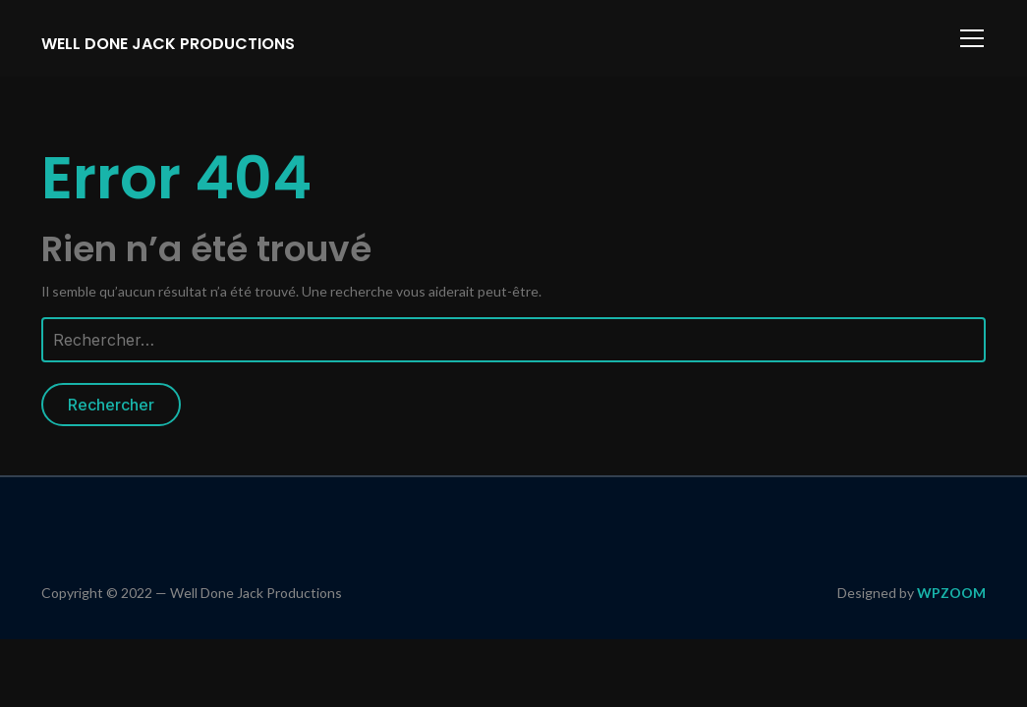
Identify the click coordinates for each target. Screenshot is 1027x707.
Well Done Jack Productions (168, 43)
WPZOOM (951, 592)
